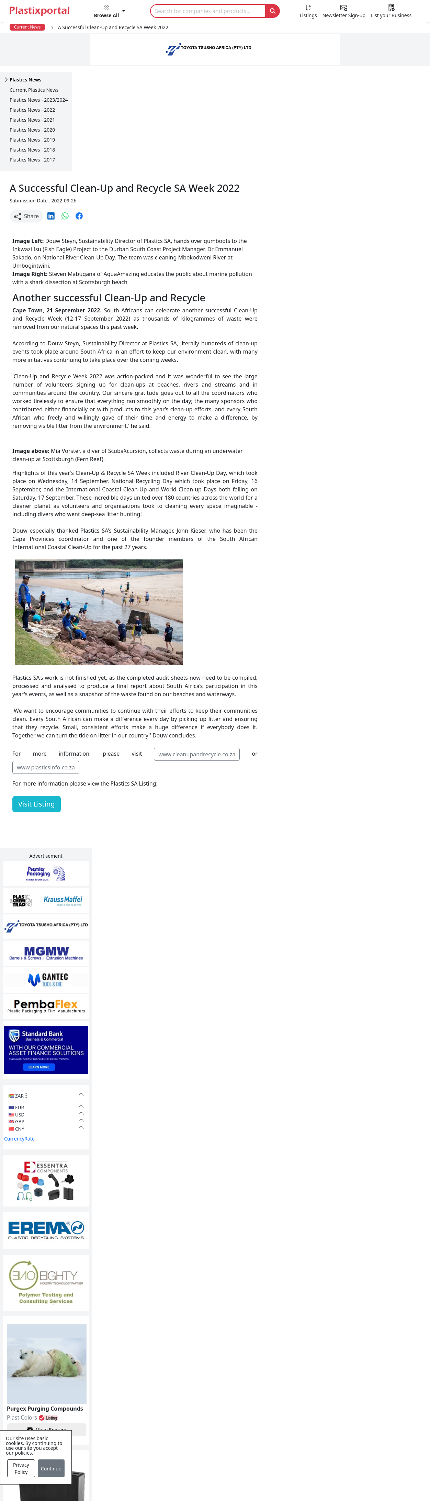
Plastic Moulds (180, 1450)
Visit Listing (108, 699)
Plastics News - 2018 (32, 149)
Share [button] (98, 111)
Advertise (351, 1484)
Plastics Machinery (186, 1422)
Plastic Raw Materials (189, 1409)
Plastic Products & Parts (192, 1381)
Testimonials (306, 1381)
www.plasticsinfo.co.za (118, 662)
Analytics (290, 1484)
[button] (110, 12)
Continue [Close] (51, 1468)
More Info (215, 1274)
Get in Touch (385, 1112)
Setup (320, 1484)
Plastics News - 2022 (32, 110)
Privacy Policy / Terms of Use (197, 1484)
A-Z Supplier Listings (316, 1409)
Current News (27, 27)
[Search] (207, 11)
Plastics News (52, 1367)
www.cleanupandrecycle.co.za (267, 649)
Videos (43, 1409)
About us (256, 1484)
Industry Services (184, 1464)
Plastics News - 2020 (32, 129)
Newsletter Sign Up (59, 1381)
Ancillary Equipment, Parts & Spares (208, 1436)
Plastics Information (60, 1395)
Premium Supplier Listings (324, 1422)
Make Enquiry (386, 644)
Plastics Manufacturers (191, 1367)
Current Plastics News (34, 90)
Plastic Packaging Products (196, 1395)
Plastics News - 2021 (32, 119)
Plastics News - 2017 (32, 159)
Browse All (303, 1395)
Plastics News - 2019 (32, 139)
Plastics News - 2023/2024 (39, 100)
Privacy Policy (21, 1468)
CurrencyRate (359, 359)
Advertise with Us (312, 1367)
